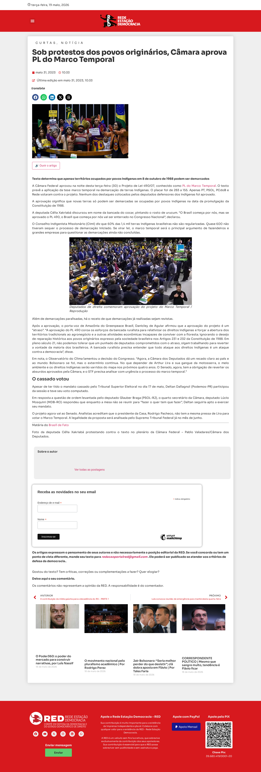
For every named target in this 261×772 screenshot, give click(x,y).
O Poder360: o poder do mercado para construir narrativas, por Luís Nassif (54, 659)
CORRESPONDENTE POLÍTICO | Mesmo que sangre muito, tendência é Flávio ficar (201, 663)
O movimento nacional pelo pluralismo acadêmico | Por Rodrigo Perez (104, 664)
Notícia (72, 43)
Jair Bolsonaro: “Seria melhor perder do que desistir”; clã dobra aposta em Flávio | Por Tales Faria (154, 666)
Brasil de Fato (59, 425)
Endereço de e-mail (50, 502)
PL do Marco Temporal (199, 186)
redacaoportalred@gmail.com (124, 557)
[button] (32, 21)
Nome (42, 519)
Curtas (46, 43)
